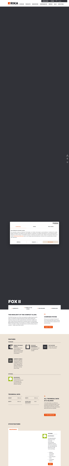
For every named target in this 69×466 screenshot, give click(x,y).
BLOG (55, 4)
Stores (52, 1)
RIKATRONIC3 (13, 429)
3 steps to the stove (28, 308)
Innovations (35, 4)
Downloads (54, 308)
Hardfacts (15, 308)
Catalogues (45, 1)
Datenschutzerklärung (18, 236)
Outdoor (21, 4)
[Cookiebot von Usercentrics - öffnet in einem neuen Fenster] (53, 223)
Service (50, 4)
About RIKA (61, 4)
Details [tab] (34, 226)
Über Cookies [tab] (51, 226)
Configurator (43, 4)
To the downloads (50, 415)
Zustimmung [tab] (18, 226)
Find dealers (41, 308)
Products (28, 4)
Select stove (48, 327)
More (50, 464)
